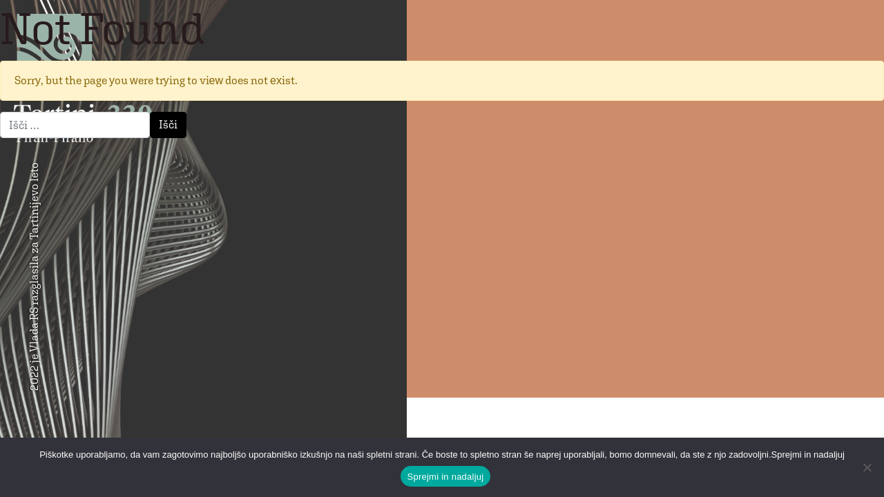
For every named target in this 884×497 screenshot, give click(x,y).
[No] (867, 467)
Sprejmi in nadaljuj (445, 476)
